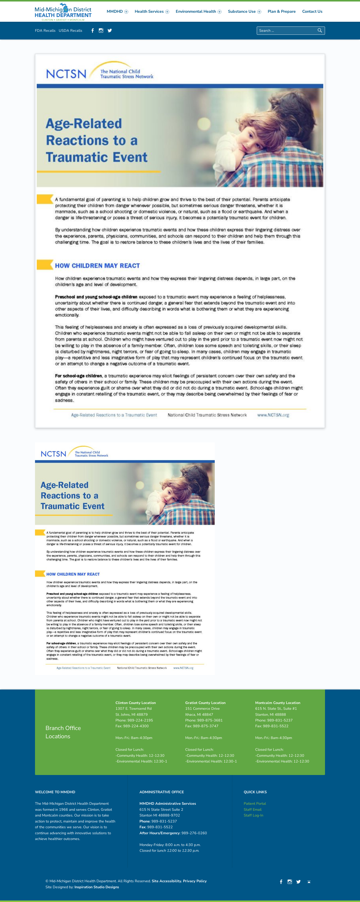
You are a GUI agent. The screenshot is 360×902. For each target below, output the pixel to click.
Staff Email (253, 809)
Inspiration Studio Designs (96, 887)
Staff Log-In (253, 815)
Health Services (152, 11)
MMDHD (117, 11)
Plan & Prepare (282, 11)
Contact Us (312, 11)
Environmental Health (199, 11)
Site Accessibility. (167, 881)
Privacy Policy (195, 881)
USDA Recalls (70, 30)
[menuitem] (117, 12)
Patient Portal (255, 803)
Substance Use (244, 11)
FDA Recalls (45, 30)
